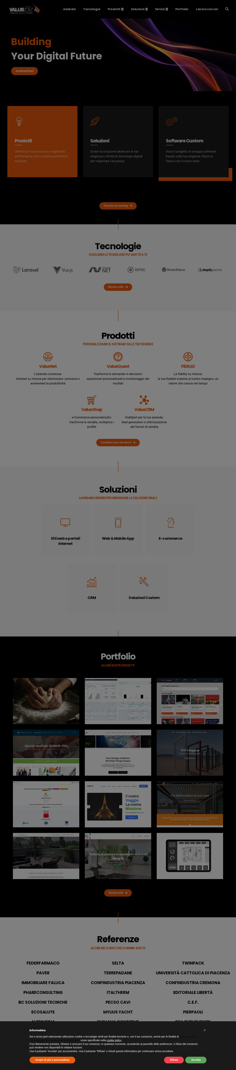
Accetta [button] (196, 1059)
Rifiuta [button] (174, 1059)
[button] (205, 1030)
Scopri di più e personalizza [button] (52, 1059)
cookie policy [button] (114, 1040)
